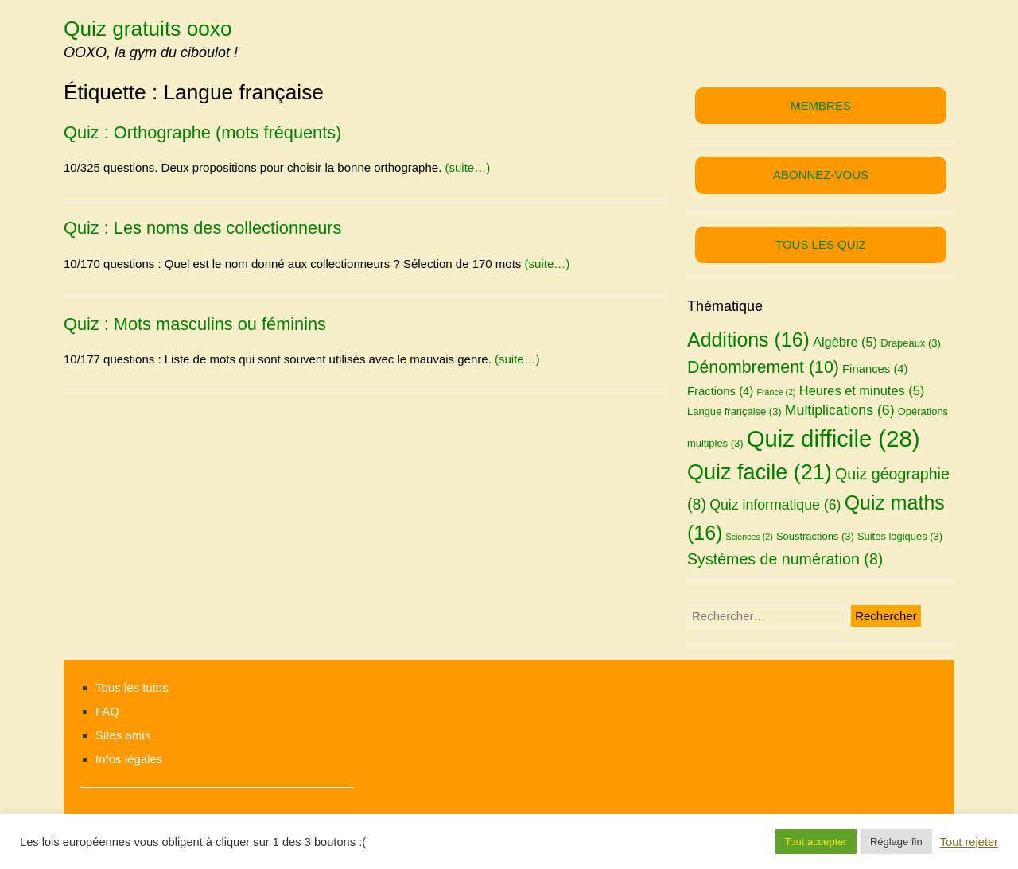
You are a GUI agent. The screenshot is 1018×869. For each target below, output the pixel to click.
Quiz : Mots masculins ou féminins (195, 324)
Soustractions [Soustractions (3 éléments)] (815, 536)
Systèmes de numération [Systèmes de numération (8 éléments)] (785, 559)
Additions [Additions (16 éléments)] (748, 339)
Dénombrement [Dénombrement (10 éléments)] (763, 367)
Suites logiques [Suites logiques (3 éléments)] (899, 536)
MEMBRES (821, 105)
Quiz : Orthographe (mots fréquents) (202, 132)
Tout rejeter (969, 842)
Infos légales (128, 759)
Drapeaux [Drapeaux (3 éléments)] (910, 343)
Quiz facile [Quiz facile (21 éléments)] (759, 472)
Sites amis (122, 735)
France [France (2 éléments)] (775, 392)
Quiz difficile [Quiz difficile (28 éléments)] (833, 438)
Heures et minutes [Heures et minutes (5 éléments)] (861, 390)
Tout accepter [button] (816, 842)
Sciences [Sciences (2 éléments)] (749, 536)
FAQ (107, 711)
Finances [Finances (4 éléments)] (875, 369)
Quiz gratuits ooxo (148, 29)
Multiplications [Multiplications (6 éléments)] (840, 410)
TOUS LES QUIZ (820, 244)
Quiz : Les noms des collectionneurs (202, 228)
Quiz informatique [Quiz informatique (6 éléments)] (775, 505)
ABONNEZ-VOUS (820, 174)
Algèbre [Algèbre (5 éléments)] (845, 342)
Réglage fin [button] (896, 842)
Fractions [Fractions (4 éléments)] (720, 391)
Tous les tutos (132, 687)
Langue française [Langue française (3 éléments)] (734, 411)
